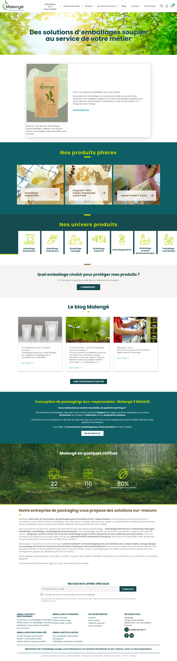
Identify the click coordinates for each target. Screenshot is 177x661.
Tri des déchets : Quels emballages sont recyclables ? (86, 349)
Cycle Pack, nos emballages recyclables (34, 620)
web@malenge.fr (137, 630)
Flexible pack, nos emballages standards (34, 622)
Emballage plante (122, 249)
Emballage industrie (99, 249)
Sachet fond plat (60, 618)
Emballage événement (52, 249)
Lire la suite (27, 363)
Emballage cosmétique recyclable (67, 641)
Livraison (92, 618)
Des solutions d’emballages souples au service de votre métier (89, 36)
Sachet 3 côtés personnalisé (29, 639)
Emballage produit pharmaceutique (145, 250)
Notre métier (94, 620)
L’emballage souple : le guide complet (35, 349)
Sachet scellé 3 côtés (62, 623)
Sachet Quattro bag (61, 620)
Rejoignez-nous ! (125, 347)
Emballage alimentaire (29, 249)
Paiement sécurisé (96, 623)
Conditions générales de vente (53, 656)
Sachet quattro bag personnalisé (31, 641)
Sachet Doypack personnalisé (30, 636)
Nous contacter (95, 626)
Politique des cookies (112, 656)
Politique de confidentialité (92, 656)
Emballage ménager (75, 249)
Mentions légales (73, 656)
